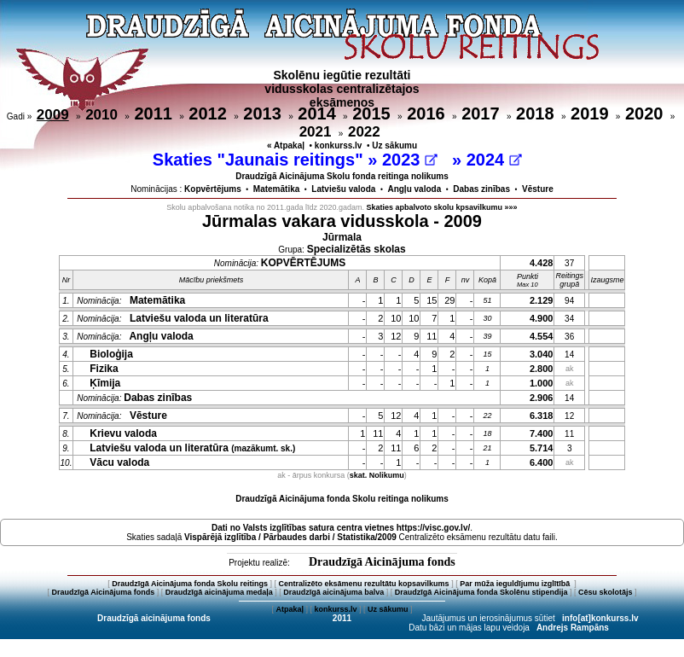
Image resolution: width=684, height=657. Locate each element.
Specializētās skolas (356, 249)
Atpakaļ (289, 609)
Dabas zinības (481, 189)
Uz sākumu (394, 145)
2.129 (542, 300)
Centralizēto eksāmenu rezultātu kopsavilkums (364, 583)
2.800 (542, 368)
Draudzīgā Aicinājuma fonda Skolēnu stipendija (481, 592)
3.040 (542, 354)
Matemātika (276, 189)
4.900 (542, 318)
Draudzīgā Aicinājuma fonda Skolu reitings (190, 583)
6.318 (542, 415)
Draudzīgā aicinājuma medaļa (219, 592)
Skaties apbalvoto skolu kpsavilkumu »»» (442, 207)
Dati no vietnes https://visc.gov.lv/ (341, 527)
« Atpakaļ (285, 145)
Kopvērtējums (212, 189)
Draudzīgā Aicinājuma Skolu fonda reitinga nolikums (342, 176)
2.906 (542, 397)
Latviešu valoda (343, 189)
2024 (494, 159)
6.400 (542, 462)
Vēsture (538, 189)
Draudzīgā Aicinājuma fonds (382, 561)
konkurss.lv (338, 145)
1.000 (542, 383)
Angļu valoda (414, 189)
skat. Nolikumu (377, 475)
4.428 (542, 263)
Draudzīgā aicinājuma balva (333, 592)
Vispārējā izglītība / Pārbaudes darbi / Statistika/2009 (290, 537)
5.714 (542, 448)
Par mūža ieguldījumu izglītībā (516, 583)
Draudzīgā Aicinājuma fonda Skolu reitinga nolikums (342, 498)
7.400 (542, 433)
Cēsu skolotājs (605, 592)
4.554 (542, 336)
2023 (410, 159)
